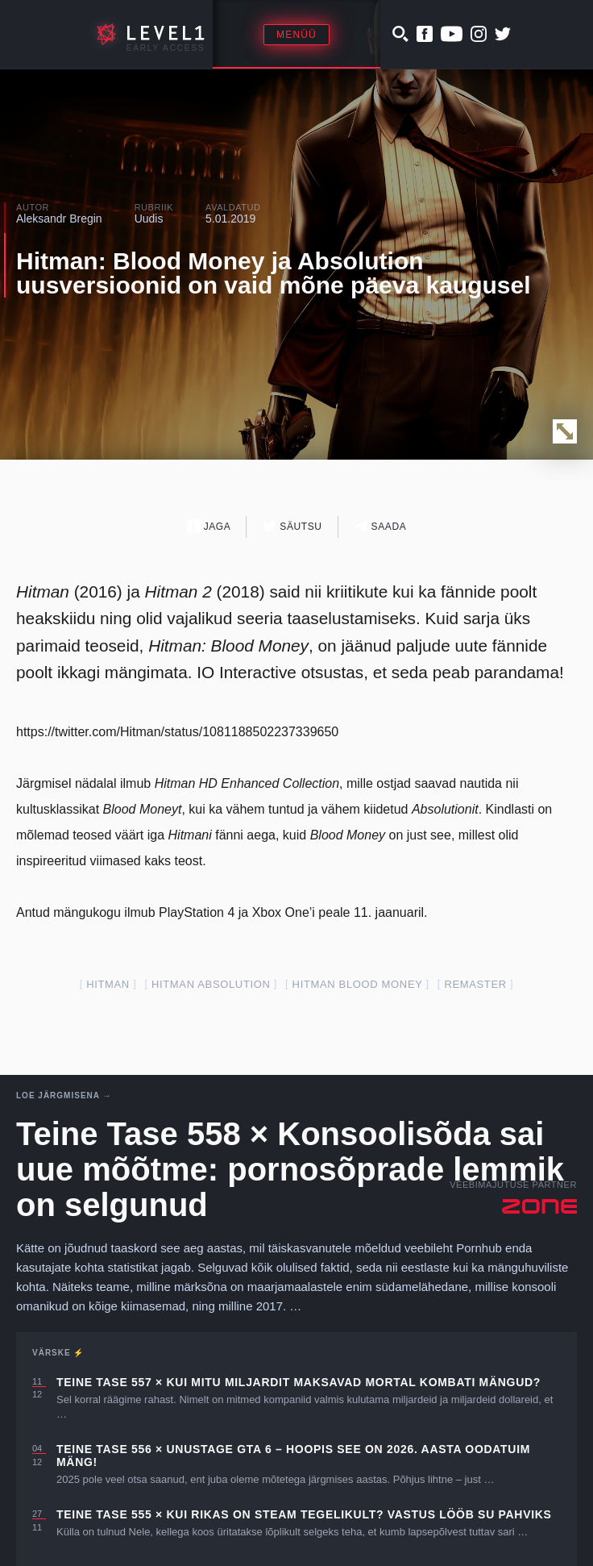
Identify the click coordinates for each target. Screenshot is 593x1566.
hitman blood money (357, 984)
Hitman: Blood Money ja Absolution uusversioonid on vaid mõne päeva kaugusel (273, 273)
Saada (381, 526)
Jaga (209, 526)
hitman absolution (211, 984)
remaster (475, 984)
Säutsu (292, 526)
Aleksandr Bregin (59, 218)
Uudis (149, 218)
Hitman (108, 984)
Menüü (296, 34)
